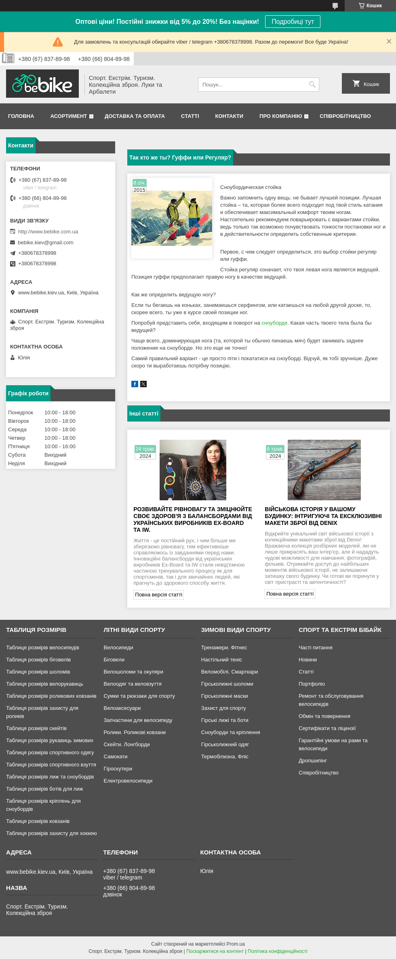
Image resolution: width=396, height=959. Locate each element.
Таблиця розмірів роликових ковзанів (51, 696)
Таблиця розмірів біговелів (38, 660)
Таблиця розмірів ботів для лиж (44, 789)
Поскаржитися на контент (215, 951)
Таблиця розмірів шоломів (38, 672)
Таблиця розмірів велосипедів (42, 647)
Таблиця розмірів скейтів (36, 728)
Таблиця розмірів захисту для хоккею (51, 833)
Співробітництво (345, 116)
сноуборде (274, 323)
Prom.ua (236, 944)
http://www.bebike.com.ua (48, 232)
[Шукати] (312, 85)
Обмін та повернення (324, 716)
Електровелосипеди (127, 781)
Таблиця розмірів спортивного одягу (50, 752)
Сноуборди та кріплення (230, 732)
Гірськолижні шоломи (227, 684)
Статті (190, 116)
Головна (21, 116)
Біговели (113, 660)
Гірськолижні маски (224, 696)
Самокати (115, 756)
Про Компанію (280, 116)
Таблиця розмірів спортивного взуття (51, 765)
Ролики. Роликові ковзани (134, 732)
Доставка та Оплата (135, 116)
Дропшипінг (313, 761)
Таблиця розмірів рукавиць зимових (49, 740)
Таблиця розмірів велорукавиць (44, 684)
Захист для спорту (223, 708)
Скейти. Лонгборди (126, 744)
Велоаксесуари (122, 708)
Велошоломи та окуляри (133, 672)
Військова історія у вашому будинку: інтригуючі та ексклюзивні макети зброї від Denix (323, 516)
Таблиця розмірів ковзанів (38, 821)
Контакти (229, 116)
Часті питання (316, 647)
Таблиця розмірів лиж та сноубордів (50, 777)
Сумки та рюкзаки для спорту (139, 696)
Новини (308, 660)
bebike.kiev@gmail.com (45, 242)
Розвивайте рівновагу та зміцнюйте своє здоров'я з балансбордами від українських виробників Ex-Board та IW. (192, 519)
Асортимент (68, 116)
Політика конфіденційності (278, 951)
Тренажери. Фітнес (224, 647)
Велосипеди (118, 647)
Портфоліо (312, 684)
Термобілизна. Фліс (225, 756)
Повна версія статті (158, 595)
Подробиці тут (293, 21)
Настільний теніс (221, 660)
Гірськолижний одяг (225, 744)
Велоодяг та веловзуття (132, 684)
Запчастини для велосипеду (137, 720)
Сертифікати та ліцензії (327, 728)
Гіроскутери (117, 769)
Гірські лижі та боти (225, 720)
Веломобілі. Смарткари (229, 672)
